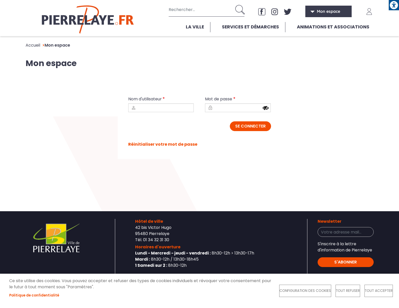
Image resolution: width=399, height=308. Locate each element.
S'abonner (345, 262)
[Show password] (266, 108)
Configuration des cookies (305, 290)
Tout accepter (379, 290)
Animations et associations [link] (333, 27)
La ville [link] (195, 27)
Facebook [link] (262, 11)
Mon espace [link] (328, 11)
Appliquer (240, 10)
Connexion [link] (369, 11)
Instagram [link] (274, 11)
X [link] (287, 11)
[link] (394, 5)
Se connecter (250, 126)
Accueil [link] (33, 45)
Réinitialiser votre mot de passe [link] (162, 144)
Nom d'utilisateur (145, 99)
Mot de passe (218, 99)
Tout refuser (348, 290)
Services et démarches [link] (250, 27)
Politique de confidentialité (34, 295)
